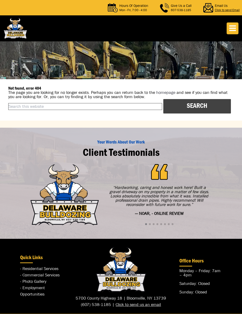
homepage (165, 92)
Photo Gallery (34, 281)
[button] (146, 224)
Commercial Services (41, 275)
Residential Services (40, 268)
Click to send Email (227, 10)
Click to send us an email (138, 304)
